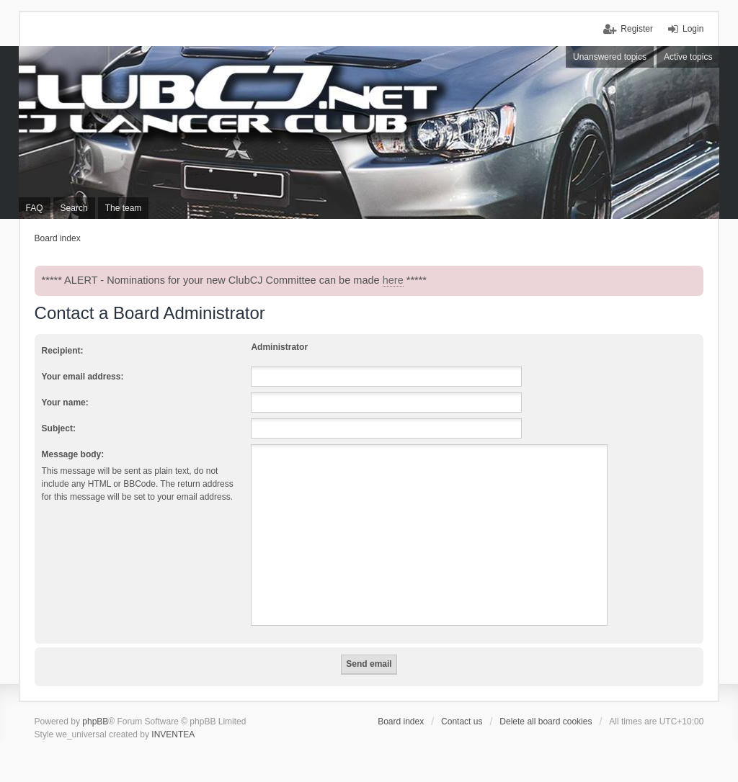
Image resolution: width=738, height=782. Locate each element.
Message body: (73, 454)
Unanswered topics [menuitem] (609, 57)
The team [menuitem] (123, 208)
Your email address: (83, 377)
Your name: (65, 402)
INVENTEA (173, 734)
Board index (401, 721)
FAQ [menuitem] (34, 208)
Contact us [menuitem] (461, 721)
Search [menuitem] (74, 208)
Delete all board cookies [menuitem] (545, 721)
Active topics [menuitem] (688, 57)
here (393, 280)
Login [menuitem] (693, 29)
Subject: (59, 428)
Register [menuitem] (637, 29)
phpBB (95, 721)
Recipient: (63, 351)
